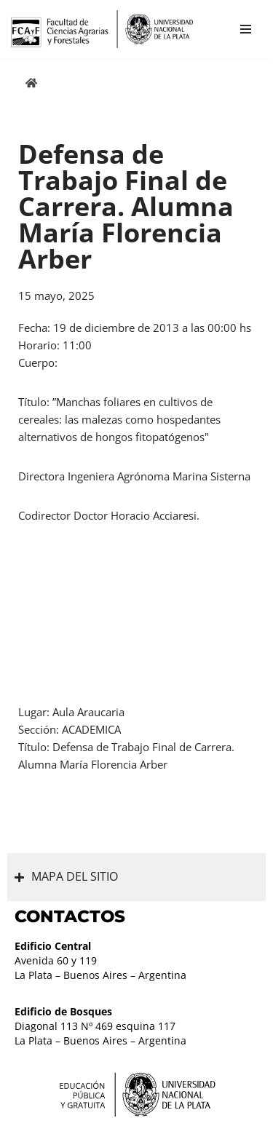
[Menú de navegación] (245, 29)
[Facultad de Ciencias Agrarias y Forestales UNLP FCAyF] (102, 29)
